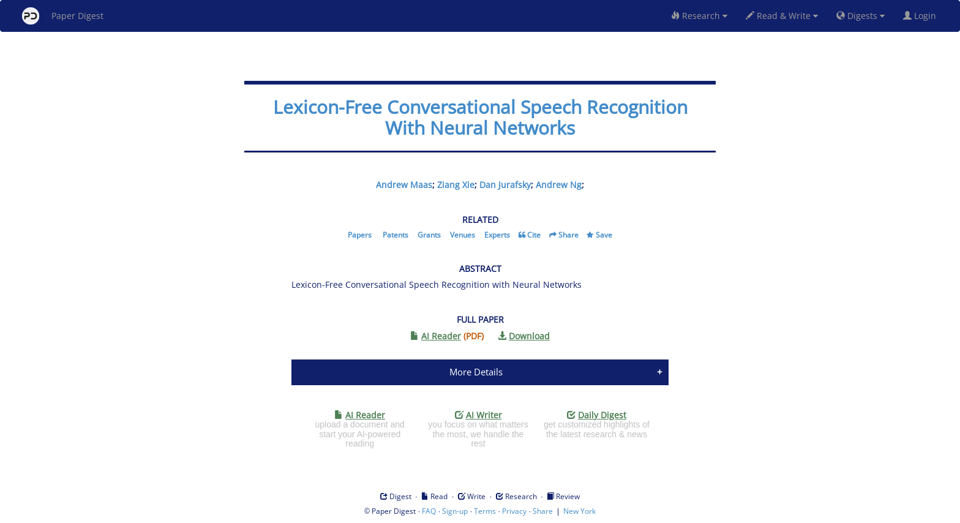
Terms (485, 511)
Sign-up (455, 511)
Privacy (514, 511)
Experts (497, 235)
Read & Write (782, 15)
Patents (395, 235)
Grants (429, 235)
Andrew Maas (404, 184)
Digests (860, 15)
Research (699, 15)
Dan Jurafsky (505, 184)
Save (604, 235)
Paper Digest (62, 15)
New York (579, 511)
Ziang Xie (455, 184)
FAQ (429, 511)
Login (922, 15)
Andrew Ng (559, 184)
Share (568, 235)
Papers (360, 235)
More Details (476, 372)
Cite (534, 235)
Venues (462, 235)
